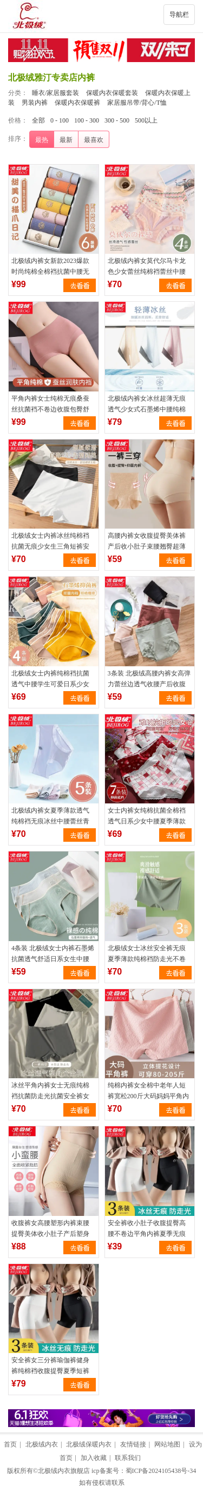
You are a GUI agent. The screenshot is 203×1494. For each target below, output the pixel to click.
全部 (38, 120)
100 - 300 (86, 120)
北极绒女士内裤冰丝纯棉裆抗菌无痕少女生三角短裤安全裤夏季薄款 (50, 546)
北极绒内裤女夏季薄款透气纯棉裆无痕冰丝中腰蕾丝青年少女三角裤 (50, 821)
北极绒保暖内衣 (89, 1444)
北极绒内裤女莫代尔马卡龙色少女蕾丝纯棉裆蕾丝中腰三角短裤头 (147, 271)
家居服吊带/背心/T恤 (137, 102)
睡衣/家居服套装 (55, 93)
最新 (66, 140)
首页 (10, 1444)
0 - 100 (59, 120)
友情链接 (133, 1444)
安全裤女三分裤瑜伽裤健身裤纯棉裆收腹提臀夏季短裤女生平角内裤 (50, 1370)
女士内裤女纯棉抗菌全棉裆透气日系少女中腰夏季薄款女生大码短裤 (147, 821)
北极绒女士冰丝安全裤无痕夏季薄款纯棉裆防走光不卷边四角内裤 (147, 959)
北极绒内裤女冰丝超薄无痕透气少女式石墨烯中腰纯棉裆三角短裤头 (147, 409)
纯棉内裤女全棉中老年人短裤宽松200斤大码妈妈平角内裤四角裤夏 (148, 1096)
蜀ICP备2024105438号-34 (161, 1471)
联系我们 (128, 1458)
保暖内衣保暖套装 (112, 93)
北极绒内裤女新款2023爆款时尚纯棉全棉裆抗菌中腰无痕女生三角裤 (50, 271)
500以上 (146, 120)
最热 (41, 140)
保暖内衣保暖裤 (77, 102)
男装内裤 (35, 102)
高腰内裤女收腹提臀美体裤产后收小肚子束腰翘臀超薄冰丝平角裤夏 (147, 546)
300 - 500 (116, 120)
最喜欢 (93, 140)
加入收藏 (94, 1458)
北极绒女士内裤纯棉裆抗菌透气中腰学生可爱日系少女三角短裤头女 (50, 684)
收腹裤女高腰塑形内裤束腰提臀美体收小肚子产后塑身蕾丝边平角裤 (50, 1233)
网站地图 (167, 1444)
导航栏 (179, 14)
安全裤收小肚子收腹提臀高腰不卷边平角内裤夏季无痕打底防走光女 (147, 1233)
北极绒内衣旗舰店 (64, 1471)
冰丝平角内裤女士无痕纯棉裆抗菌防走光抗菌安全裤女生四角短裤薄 (50, 1096)
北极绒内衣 (41, 1444)
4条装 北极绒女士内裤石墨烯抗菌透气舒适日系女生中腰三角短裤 (52, 959)
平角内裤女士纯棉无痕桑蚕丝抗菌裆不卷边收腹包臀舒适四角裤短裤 (50, 409)
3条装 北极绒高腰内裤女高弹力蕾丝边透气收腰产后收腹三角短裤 (149, 684)
